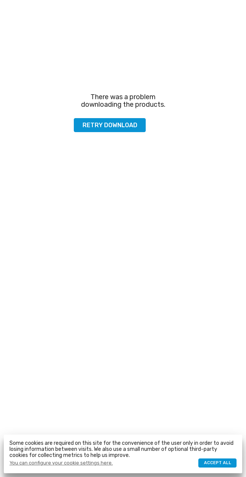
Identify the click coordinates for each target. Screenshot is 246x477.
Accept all (217, 462)
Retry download (110, 125)
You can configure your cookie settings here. (61, 463)
